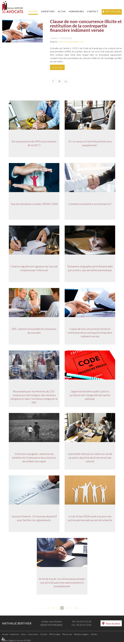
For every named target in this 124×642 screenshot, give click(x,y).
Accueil (33, 11)
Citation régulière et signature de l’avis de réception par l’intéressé (33, 268)
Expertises (48, 11)
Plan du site (67, 634)
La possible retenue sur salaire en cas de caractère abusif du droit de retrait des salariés (90, 457)
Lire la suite (57, 67)
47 (71, 608)
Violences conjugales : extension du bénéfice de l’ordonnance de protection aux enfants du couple (34, 457)
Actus (62, 11)
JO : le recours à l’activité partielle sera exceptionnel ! (90, 143)
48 (76, 608)
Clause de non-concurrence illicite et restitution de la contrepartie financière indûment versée (90, 332)
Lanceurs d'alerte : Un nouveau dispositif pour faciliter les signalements (33, 518)
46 (67, 608)
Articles (94, 634)
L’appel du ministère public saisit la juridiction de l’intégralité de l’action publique (90, 395)
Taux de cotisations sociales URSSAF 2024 (33, 204)
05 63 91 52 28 (83, 621)
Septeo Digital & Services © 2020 (16, 640)
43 (53, 608)
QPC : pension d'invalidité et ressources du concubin (33, 330)
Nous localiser (113, 623)
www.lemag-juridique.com (71, 41)
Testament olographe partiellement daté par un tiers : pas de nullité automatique (90, 268)
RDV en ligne (113, 11)
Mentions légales (81, 634)
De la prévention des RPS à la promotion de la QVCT (33, 143)
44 (58, 608)
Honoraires (76, 11)
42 (49, 608)
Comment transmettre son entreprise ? (90, 204)
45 (62, 608)
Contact (92, 11)
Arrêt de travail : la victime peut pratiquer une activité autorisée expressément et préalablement (62, 582)
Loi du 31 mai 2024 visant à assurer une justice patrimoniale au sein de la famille (90, 518)
